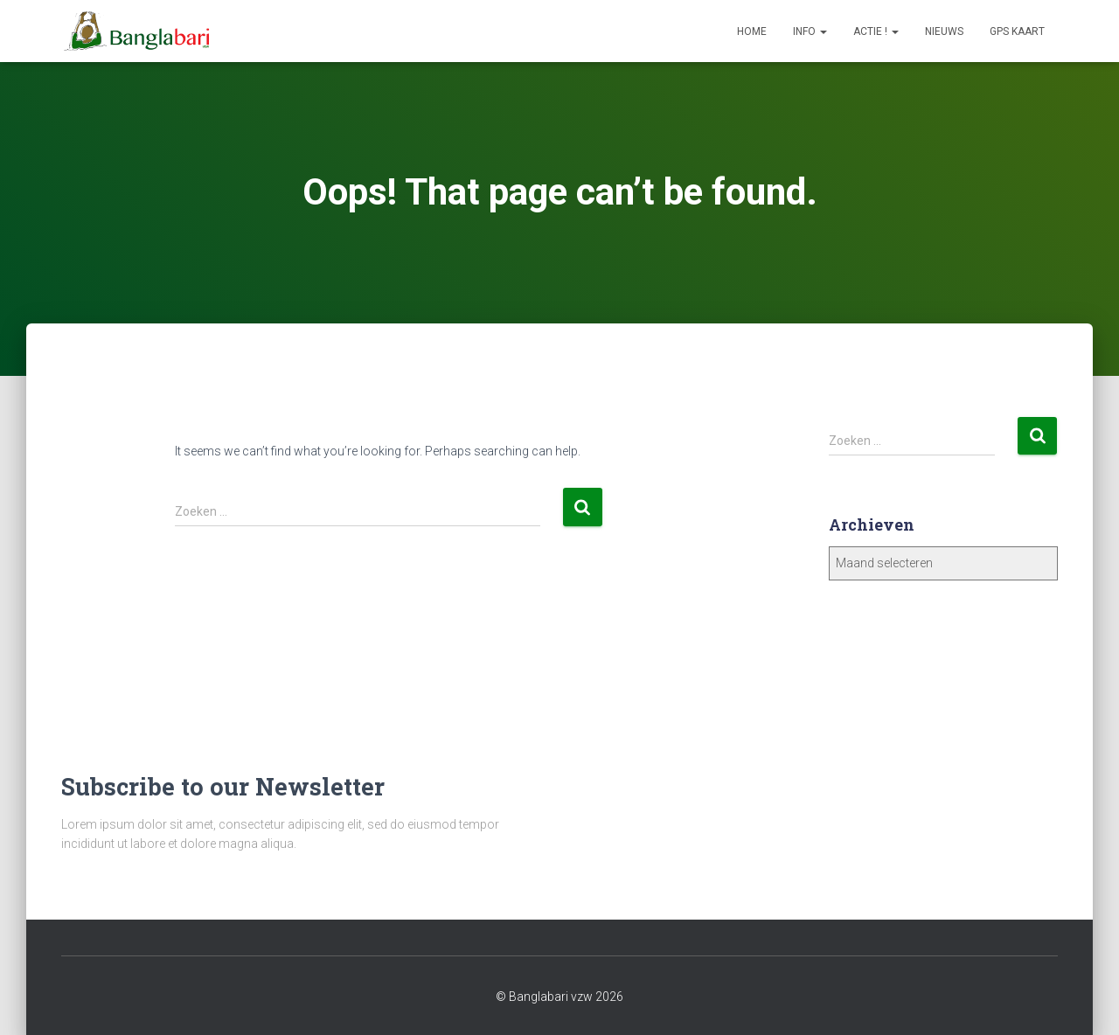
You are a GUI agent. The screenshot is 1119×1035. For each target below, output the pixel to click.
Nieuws (944, 31)
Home (752, 31)
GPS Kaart (1017, 31)
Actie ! (876, 31)
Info (810, 31)
